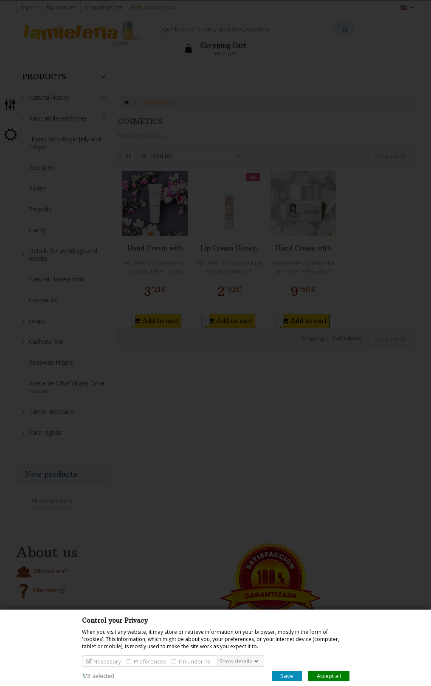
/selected (98, 676)
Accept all (329, 676)
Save (286, 676)
